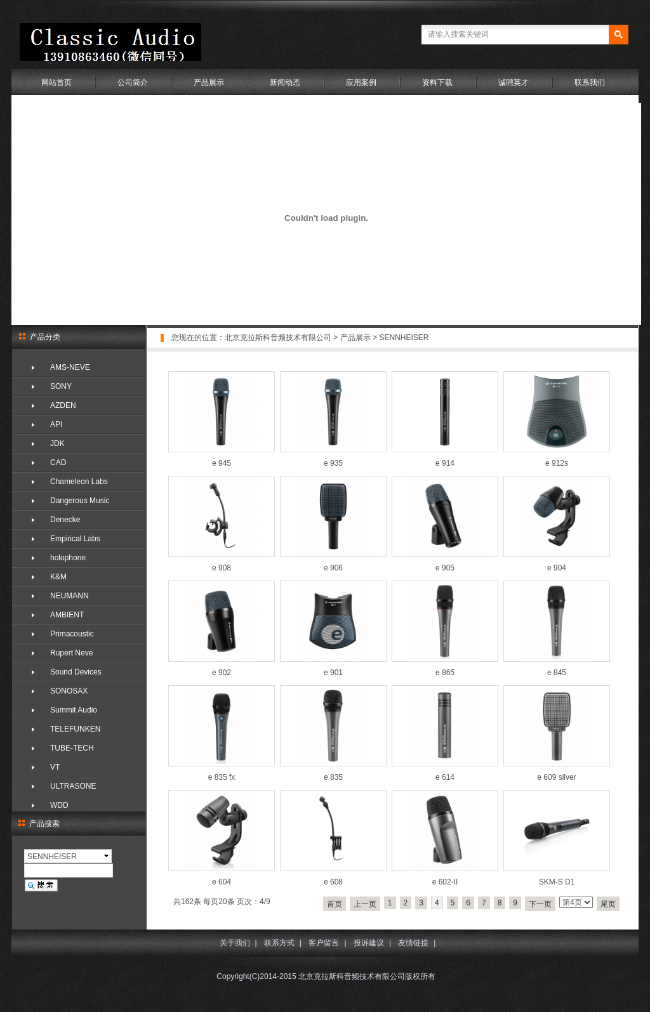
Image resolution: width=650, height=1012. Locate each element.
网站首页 (56, 82)
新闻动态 (285, 82)
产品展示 (209, 82)
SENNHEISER (403, 337)
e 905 (444, 567)
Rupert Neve (71, 652)
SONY (61, 386)
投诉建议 (369, 942)
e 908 (221, 567)
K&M (58, 576)
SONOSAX (69, 691)
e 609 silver (556, 777)
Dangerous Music (79, 500)
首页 (334, 904)
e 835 (333, 777)
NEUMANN (69, 595)
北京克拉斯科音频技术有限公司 (278, 337)
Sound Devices (76, 671)
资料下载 (437, 82)
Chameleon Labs (79, 481)
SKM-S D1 (557, 881)
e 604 (221, 881)
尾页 (608, 904)
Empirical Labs (75, 538)
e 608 (333, 881)
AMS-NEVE (70, 367)
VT (55, 767)
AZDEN (63, 405)
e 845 (556, 672)
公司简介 (132, 82)
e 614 (444, 777)
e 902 (221, 672)
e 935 (333, 463)
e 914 (444, 463)
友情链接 (413, 942)
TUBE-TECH (72, 748)
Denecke (65, 519)
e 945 (221, 463)
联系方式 (279, 942)
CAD (58, 462)
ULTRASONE (73, 786)
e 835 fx (221, 777)
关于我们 (235, 942)
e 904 (556, 567)
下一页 (540, 904)
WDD (59, 805)
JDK (57, 443)
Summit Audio (73, 710)
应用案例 (361, 82)
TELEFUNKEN (75, 729)
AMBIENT (67, 614)
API (56, 424)
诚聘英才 (513, 82)
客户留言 (323, 942)
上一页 (365, 904)
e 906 (333, 567)
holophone (68, 557)
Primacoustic (72, 633)
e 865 (444, 672)
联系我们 (589, 82)
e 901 (333, 672)
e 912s (556, 463)
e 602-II (445, 881)
